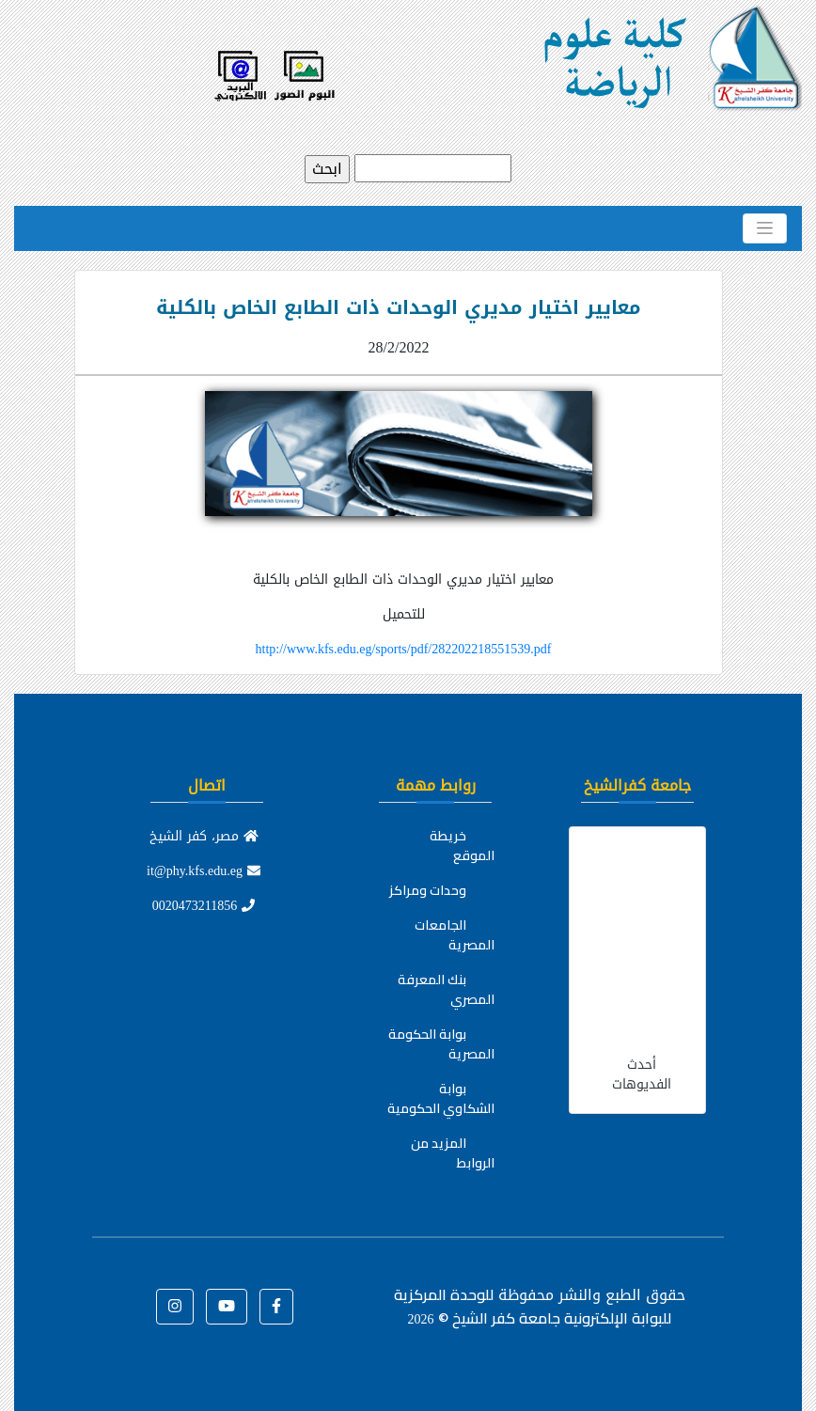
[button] (276, 1307)
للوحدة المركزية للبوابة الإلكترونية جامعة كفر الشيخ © (532, 1306)
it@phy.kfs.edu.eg (203, 871)
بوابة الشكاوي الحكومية (440, 1098)
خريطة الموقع (462, 845)
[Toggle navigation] (765, 228)
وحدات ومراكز (427, 890)
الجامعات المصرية (454, 935)
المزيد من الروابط (452, 1153)
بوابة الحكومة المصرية (441, 1044)
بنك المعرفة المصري (446, 989)
